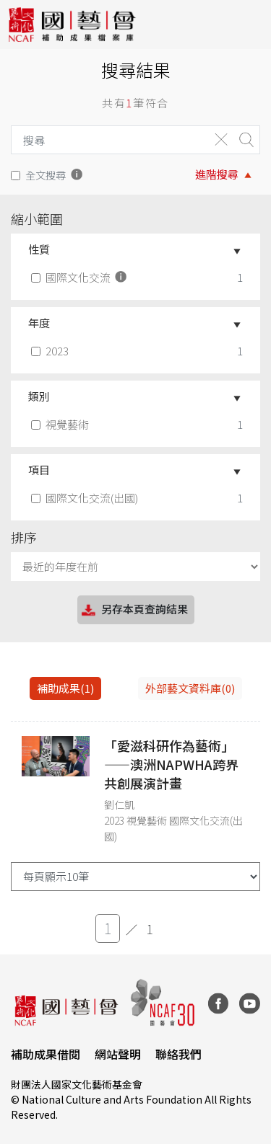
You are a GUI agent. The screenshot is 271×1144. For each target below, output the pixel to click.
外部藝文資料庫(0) (190, 688)
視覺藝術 (61, 424)
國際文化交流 (80, 277)
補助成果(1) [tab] (65, 688)
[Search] (107, 140)
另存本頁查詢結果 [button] (133, 610)
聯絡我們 (178, 1054)
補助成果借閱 (45, 1054)
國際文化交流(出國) (86, 497)
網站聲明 (118, 1054)
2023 (51, 350)
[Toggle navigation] (249, 24)
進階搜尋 (216, 174)
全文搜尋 (45, 174)
